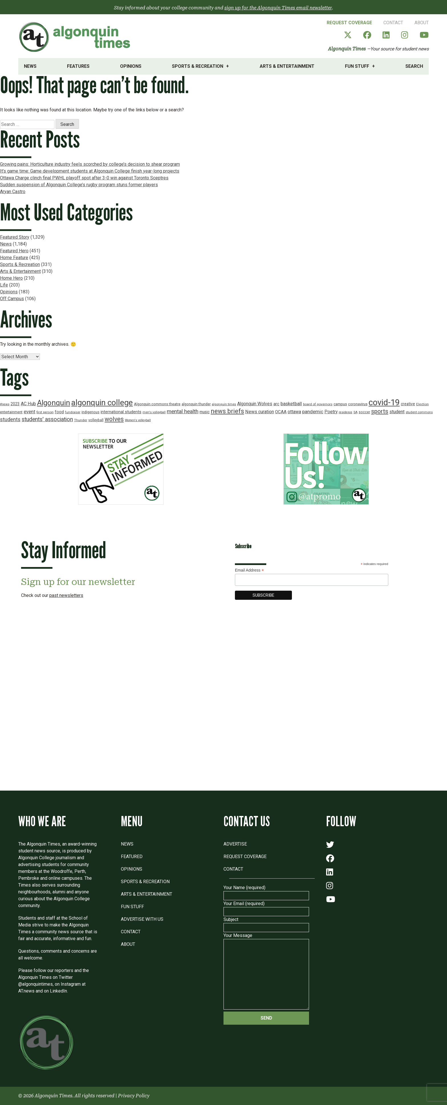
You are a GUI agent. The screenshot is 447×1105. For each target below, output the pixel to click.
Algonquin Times (347, 49)
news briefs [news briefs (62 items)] (227, 411)
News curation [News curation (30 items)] (259, 411)
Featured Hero (14, 250)
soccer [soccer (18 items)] (364, 412)
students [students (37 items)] (10, 419)
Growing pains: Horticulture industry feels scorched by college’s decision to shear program (90, 164)
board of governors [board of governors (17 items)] (317, 404)
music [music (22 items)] (205, 412)
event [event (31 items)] (29, 411)
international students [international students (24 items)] (121, 412)
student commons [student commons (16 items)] (419, 412)
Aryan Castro (12, 191)
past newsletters (66, 595)
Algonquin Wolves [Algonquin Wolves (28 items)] (254, 403)
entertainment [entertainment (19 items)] (11, 412)
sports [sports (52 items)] (379, 411)
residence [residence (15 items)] (345, 412)
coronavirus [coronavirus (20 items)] (357, 404)
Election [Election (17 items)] (422, 404)
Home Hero (11, 278)
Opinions (130, 66)
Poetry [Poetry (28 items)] (331, 411)
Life (4, 285)
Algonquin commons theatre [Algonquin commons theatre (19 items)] (157, 404)
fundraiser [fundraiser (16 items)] (72, 412)
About (422, 22)
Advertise (235, 844)
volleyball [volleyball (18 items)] (95, 420)
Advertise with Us (142, 919)
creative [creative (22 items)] (408, 404)
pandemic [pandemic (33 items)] (312, 411)
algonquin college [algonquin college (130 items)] (102, 402)
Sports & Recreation (197, 66)
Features (78, 66)
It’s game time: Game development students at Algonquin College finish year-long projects (89, 171)
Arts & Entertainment (287, 66)
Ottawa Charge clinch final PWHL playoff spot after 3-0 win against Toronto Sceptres (84, 178)
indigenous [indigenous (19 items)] (90, 412)
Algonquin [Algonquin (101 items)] (53, 402)
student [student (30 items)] (397, 411)
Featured (132, 856)
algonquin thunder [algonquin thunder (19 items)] (196, 404)
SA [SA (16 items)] (355, 412)
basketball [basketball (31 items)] (291, 403)
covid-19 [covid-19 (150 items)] (384, 402)
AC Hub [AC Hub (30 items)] (28, 403)
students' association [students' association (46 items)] (47, 419)
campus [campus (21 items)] (340, 404)
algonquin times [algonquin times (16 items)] (224, 404)
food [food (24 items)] (59, 412)
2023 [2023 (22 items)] (15, 404)
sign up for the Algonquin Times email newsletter (278, 8)
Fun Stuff (357, 66)
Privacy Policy (133, 1095)
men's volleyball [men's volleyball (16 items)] (154, 412)
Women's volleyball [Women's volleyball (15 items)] (138, 420)
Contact (393, 22)
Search (414, 66)
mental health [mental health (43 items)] (182, 411)
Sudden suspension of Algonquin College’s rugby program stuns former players (79, 184)
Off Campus (12, 298)
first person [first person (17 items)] (45, 412)
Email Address (249, 570)
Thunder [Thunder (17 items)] (80, 420)
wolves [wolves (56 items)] (114, 419)
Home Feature (14, 257)
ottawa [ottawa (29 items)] (294, 411)
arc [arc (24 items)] (276, 404)
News (30, 66)
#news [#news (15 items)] (4, 404)
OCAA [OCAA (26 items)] (281, 411)
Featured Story (14, 237)
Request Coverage (349, 22)
